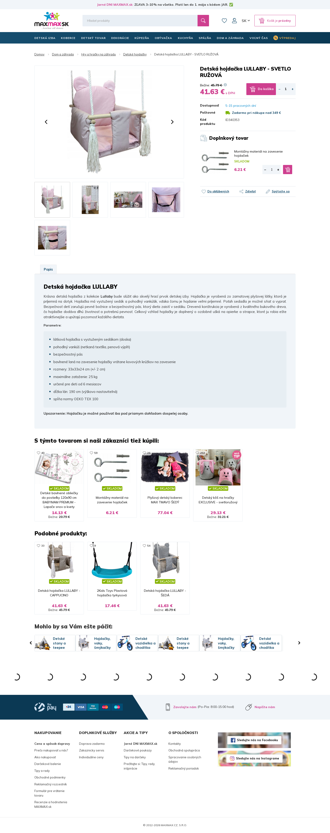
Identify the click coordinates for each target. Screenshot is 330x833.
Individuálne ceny (91, 757)
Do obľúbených (218, 191)
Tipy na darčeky (135, 757)
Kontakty (174, 743)
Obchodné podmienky (50, 777)
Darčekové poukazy (138, 750)
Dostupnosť (209, 105)
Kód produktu (207, 122)
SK (244, 20)
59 (95, 453)
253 (202, 453)
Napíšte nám (265, 707)
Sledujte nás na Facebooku (257, 740)
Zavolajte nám (184, 707)
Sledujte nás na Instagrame (257, 758)
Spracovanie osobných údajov (184, 759)
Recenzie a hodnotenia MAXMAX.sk (50, 804)
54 (148, 545)
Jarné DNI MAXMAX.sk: (115, 5)
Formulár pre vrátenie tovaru (49, 793)
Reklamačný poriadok (183, 768)
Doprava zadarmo (92, 743)
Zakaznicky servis (91, 750)
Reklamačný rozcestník (50, 784)
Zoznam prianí (224, 21)
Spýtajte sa (281, 191)
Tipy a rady (42, 771)
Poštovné (207, 112)
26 (148, 453)
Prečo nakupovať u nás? (51, 750)
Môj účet (234, 21)
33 (42, 545)
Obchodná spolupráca (184, 750)
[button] (46, 122)
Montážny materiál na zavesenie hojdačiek (258, 153)
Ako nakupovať (45, 757)
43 (42, 453)
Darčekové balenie (47, 764)
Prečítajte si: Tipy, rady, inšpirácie (139, 766)
